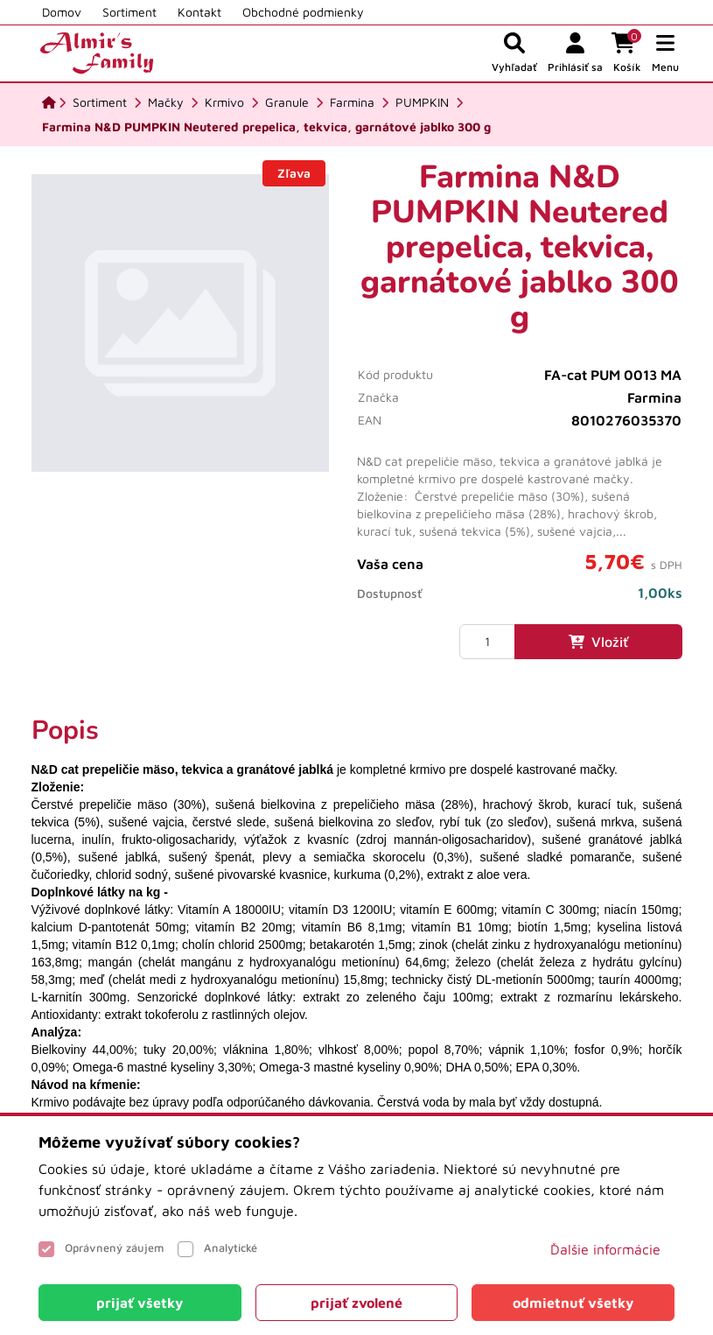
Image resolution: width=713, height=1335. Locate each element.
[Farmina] (352, 102)
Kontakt (199, 11)
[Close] (139, 1302)
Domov (61, 11)
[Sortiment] (99, 102)
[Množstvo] (487, 641)
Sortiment (129, 11)
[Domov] (48, 102)
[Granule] (287, 102)
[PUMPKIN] (422, 102)
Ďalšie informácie (605, 1249)
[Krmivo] (224, 102)
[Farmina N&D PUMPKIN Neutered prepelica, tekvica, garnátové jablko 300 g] (266, 127)
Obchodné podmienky (303, 11)
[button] (665, 53)
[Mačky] (165, 102)
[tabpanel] (356, 913)
